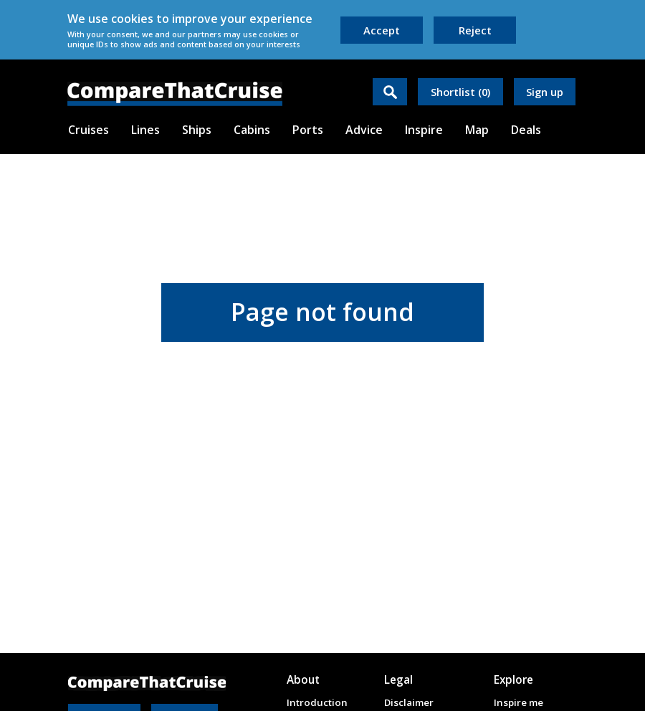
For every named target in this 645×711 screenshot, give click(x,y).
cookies (132, 19)
